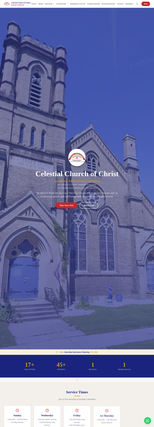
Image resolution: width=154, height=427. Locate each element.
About (40, 4)
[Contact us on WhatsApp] (147, 420)
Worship (49, 4)
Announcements (108, 4)
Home (33, 4)
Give (146, 4)
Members (129, 4)
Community (62, 4)
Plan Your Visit (66, 206)
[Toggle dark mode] (137, 4)
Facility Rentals (93, 4)
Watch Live (89, 206)
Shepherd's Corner (77, 4)
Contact (120, 4)
